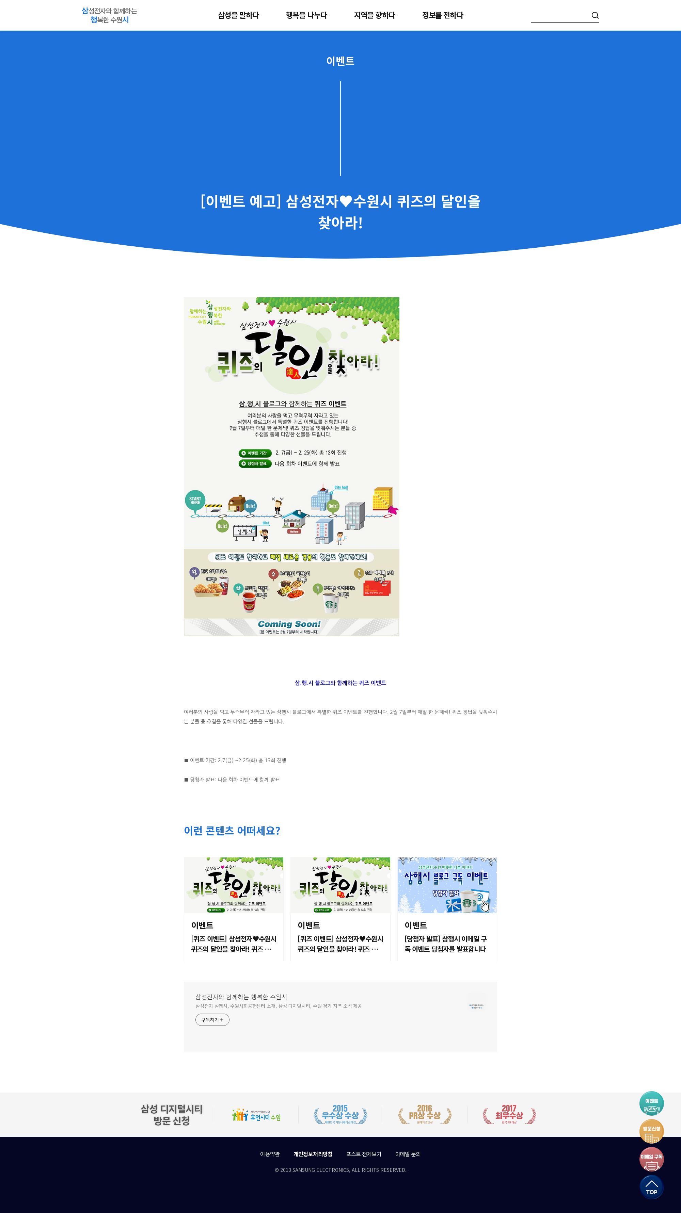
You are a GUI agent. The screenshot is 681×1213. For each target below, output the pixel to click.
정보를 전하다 (442, 14)
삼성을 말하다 (238, 14)
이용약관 (270, 1154)
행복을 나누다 (306, 14)
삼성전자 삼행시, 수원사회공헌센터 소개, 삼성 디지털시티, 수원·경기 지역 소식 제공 (278, 1005)
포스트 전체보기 (364, 1154)
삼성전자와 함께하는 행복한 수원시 (241, 997)
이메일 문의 (408, 1154)
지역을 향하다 (374, 14)
